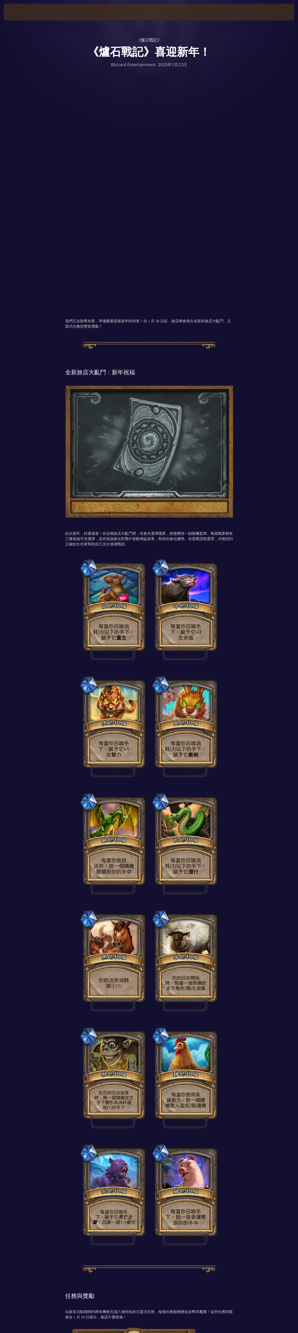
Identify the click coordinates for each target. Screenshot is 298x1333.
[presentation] (18, 12)
